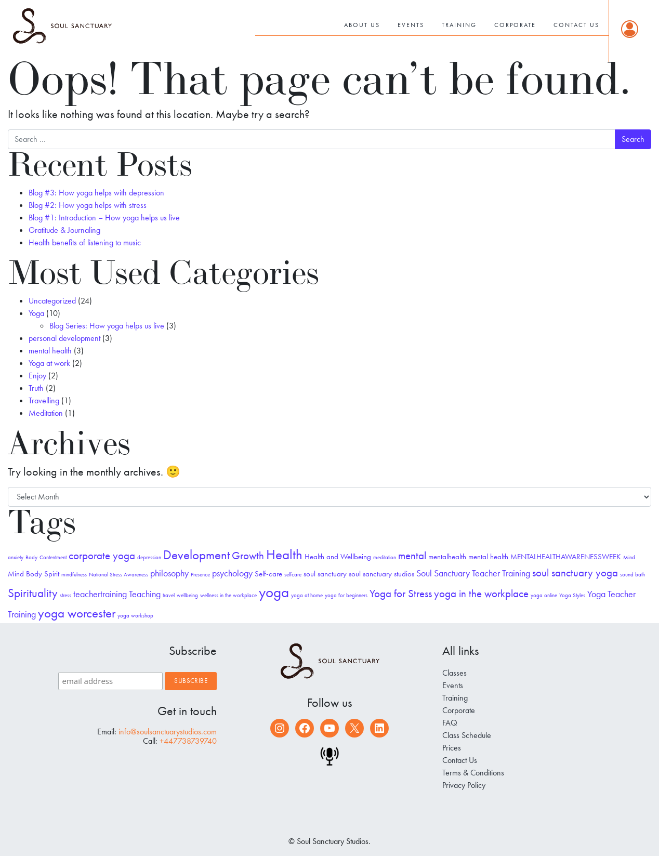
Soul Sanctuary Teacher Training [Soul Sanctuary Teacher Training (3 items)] (473, 573)
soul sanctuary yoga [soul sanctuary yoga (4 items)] (575, 573)
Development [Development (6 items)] (196, 555)
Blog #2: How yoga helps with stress (88, 205)
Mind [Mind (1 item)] (629, 557)
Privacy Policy (463, 785)
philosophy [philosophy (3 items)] (169, 573)
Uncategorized (52, 300)
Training (459, 25)
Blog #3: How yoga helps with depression (96, 192)
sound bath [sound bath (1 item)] (632, 574)
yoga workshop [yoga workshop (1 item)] (135, 615)
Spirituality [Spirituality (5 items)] (33, 593)
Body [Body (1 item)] (31, 557)
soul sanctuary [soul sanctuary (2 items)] (325, 574)
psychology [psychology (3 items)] (232, 573)
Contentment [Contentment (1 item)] (53, 557)
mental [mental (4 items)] (412, 555)
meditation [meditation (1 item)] (384, 557)
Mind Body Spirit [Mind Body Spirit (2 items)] (33, 574)
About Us (362, 25)
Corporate (515, 25)
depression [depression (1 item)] (149, 557)
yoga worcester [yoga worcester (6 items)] (76, 613)
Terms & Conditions (473, 772)
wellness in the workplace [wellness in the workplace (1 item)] (228, 595)
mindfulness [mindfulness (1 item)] (74, 574)
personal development (64, 338)
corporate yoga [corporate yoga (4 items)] (102, 555)
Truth (36, 388)
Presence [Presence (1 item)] (200, 574)
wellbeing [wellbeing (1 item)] (187, 595)
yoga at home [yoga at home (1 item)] (307, 595)
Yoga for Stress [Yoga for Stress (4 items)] (401, 593)
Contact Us (576, 25)
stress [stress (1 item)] (65, 595)
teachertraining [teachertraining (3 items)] (100, 594)
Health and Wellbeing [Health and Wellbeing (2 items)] (338, 556)
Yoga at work (49, 363)
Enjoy (37, 375)
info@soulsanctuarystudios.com (167, 731)
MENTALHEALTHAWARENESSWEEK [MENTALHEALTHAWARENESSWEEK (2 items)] (565, 556)
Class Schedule (466, 735)
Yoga (36, 313)
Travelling (44, 400)
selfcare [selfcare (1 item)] (292, 574)
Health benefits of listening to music (85, 242)
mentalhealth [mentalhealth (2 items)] (447, 556)
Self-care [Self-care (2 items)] (268, 574)
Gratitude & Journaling (64, 230)
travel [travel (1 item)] (169, 595)
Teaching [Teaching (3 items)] (145, 594)
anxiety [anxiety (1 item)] (15, 557)
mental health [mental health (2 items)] (488, 556)
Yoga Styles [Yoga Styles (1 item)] (572, 595)
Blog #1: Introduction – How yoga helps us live (104, 217)
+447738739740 (188, 740)
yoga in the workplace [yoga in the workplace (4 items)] (481, 593)
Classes (454, 672)
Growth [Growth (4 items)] (248, 555)
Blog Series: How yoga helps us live (106, 325)
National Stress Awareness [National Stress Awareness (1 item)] (118, 574)
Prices (451, 747)
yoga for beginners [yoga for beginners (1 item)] (346, 595)
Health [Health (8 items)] (284, 554)
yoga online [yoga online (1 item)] (544, 595)
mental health (50, 350)
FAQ (449, 722)
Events (411, 25)
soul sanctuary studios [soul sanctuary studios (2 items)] (381, 574)
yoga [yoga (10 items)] (274, 592)
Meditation (46, 412)
